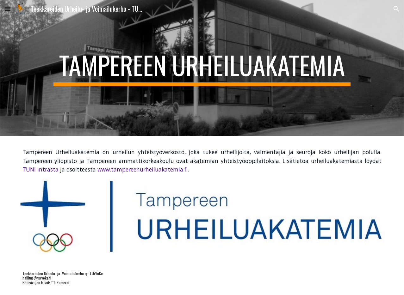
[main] (202, 68)
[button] (7, 8)
